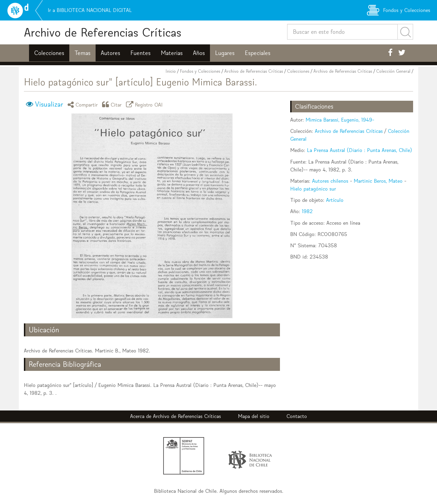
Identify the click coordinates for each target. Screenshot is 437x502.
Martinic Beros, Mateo (378, 181)
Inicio (171, 71)
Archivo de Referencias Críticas (102, 32)
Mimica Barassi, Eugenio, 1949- (340, 119)
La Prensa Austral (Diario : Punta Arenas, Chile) (359, 150)
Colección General (393, 71)
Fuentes (140, 53)
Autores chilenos (330, 181)
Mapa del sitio (253, 416)
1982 (307, 211)
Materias (172, 53)
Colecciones (49, 53)
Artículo (334, 200)
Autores (110, 53)
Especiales (257, 53)
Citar (113, 104)
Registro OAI (145, 104)
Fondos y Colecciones (200, 71)
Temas (82, 53)
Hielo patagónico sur (313, 188)
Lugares (225, 53)
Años (199, 53)
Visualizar (49, 104)
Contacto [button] (296, 416)
